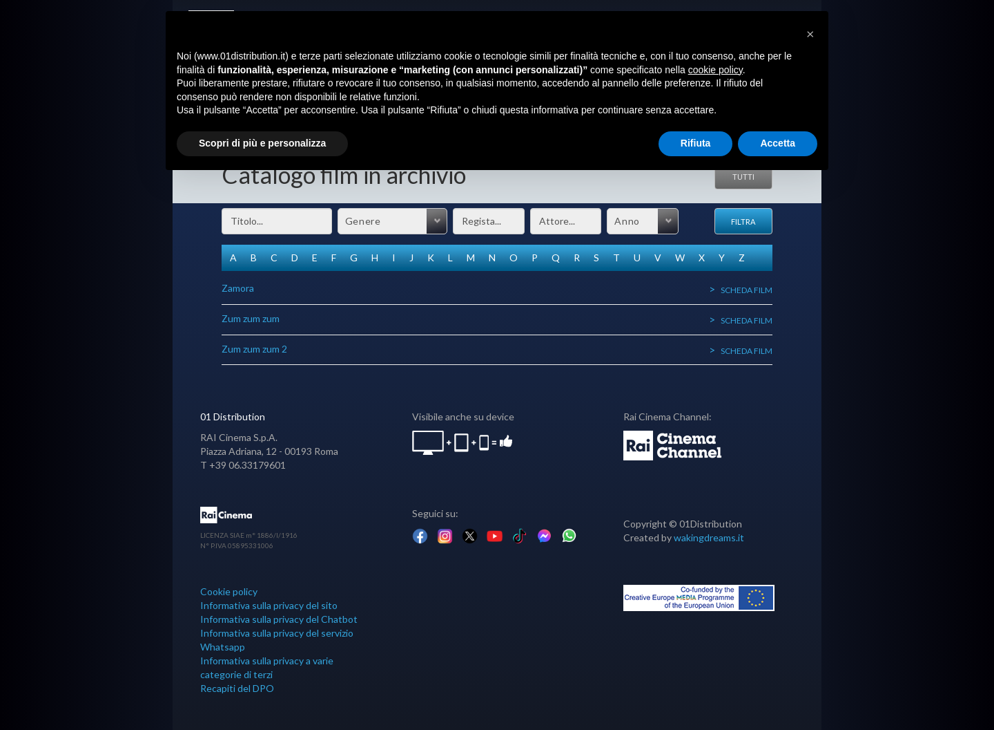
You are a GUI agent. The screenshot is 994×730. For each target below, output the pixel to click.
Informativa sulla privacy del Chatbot (279, 619)
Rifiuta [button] (696, 143)
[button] (810, 33)
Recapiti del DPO (237, 688)
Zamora (238, 288)
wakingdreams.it (709, 537)
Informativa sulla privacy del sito (269, 605)
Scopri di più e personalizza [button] (262, 143)
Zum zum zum (251, 318)
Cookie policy (228, 591)
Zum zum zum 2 (254, 349)
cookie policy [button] (715, 69)
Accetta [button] (777, 143)
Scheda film (746, 290)
